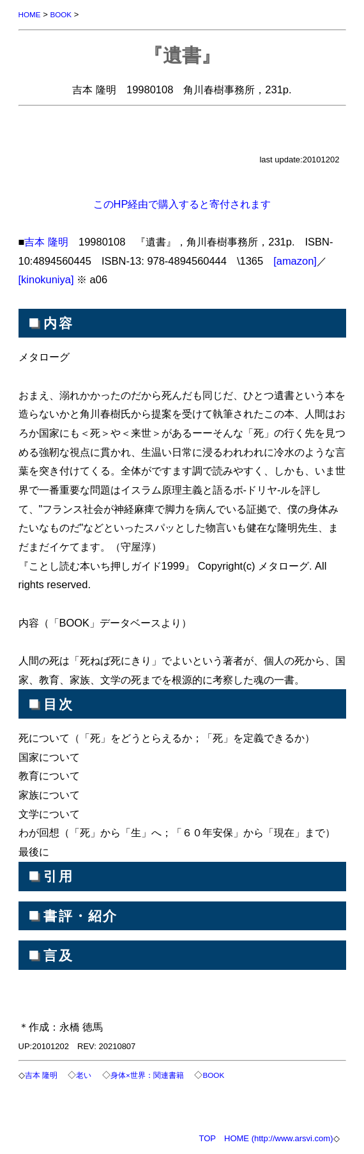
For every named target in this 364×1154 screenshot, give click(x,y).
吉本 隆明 (46, 241)
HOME (30, 14)
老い (83, 1075)
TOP (207, 1138)
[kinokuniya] (46, 279)
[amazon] (295, 261)
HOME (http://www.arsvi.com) (278, 1138)
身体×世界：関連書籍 (147, 1075)
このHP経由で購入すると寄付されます (182, 204)
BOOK (61, 14)
